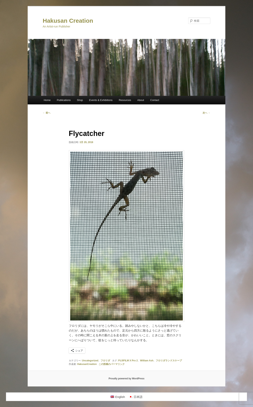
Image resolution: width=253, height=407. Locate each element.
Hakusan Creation (68, 20)
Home (47, 100)
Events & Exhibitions (101, 100)
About (140, 100)
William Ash (146, 360)
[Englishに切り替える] (118, 396)
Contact (154, 100)
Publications (64, 100)
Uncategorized (90, 360)
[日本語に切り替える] (135, 396)
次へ (206, 112)
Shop (80, 100)
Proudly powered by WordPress (126, 378)
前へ (46, 112)
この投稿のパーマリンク (112, 364)
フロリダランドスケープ (169, 360)
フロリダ (105, 360)
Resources (125, 100)
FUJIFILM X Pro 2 (128, 360)
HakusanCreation (87, 364)
